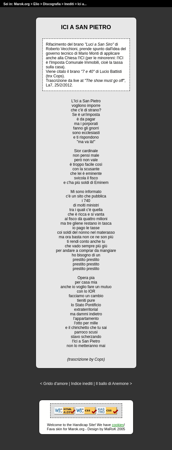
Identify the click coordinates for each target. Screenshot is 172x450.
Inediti (69, 4)
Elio (36, 4)
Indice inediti (82, 383)
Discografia (52, 4)
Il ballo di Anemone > (114, 383)
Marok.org (21, 4)
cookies (118, 425)
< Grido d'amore (54, 383)
